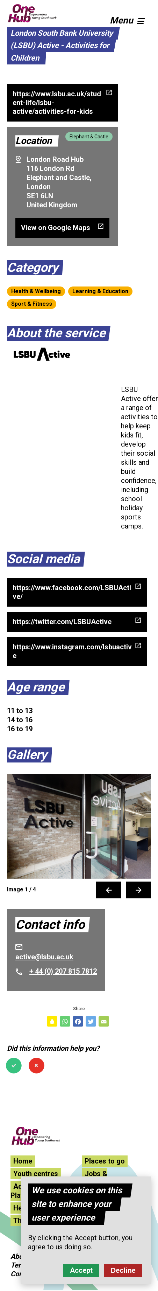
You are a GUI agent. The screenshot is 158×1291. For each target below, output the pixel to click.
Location (33, 140)
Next (138, 890)
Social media (43, 559)
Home (22, 1161)
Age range (35, 687)
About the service (56, 333)
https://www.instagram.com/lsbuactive (72, 651)
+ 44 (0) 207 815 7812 (63, 971)
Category (32, 267)
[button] (130, 19)
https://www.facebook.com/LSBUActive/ (72, 592)
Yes (14, 1065)
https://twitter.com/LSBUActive (62, 621)
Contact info (50, 924)
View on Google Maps (55, 227)
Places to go (105, 1161)
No (36, 1065)
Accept (81, 1270)
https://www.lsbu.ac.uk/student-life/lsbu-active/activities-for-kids (57, 103)
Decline (123, 1270)
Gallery (27, 754)
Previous (108, 890)
